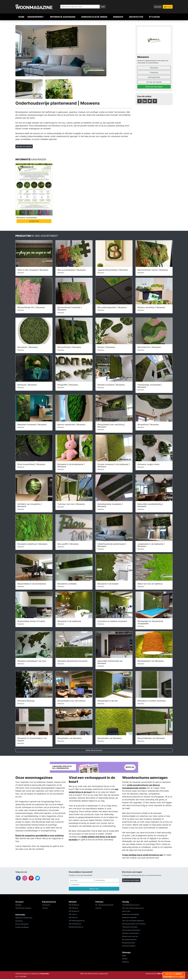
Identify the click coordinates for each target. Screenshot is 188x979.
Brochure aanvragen (131, 880)
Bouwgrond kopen (128, 943)
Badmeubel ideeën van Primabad (133, 924)
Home (21, 17)
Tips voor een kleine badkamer (133, 921)
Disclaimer (19, 921)
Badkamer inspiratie (129, 917)
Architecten (136, 17)
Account (158, 7)
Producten (154, 72)
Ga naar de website (154, 82)
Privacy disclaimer (22, 924)
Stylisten (154, 17)
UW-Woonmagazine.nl (77, 921)
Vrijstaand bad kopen (129, 927)
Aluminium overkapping (130, 914)
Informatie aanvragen (62, 17)
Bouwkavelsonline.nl (76, 927)
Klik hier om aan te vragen (174, 975)
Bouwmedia (45, 974)
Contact (45, 908)
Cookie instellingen (22, 927)
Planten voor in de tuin (130, 936)
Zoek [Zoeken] (103, 7)
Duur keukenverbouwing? (131, 930)
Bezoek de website (24, 146)
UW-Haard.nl (73, 908)
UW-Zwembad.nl (75, 924)
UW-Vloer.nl (73, 917)
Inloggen (18, 905)
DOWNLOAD (34, 221)
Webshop (118, 17)
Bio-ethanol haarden (129, 939)
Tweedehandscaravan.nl (130, 905)
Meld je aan (93, 889)
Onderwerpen (35, 17)
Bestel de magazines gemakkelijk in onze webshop (39, 835)
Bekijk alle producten (94, 750)
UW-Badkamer (74, 905)
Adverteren (46, 905)
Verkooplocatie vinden (94, 17)
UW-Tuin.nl (73, 914)
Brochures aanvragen (154, 87)
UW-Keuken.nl (74, 911)
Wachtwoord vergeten (23, 908)
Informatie (154, 68)
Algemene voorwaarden (23, 918)
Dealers (125, 959)
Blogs (124, 955)
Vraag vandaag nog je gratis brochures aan (142, 855)
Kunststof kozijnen (128, 946)
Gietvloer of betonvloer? (130, 933)
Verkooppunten (154, 77)
